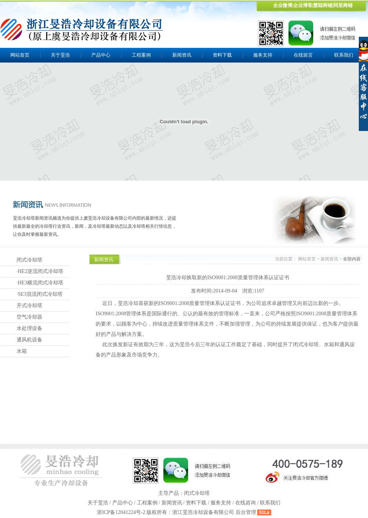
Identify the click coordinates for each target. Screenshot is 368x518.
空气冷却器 (29, 317)
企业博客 (302, 5)
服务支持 (262, 55)
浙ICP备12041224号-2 (121, 512)
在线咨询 (245, 502)
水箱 (22, 351)
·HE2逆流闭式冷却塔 (40, 271)
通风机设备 (29, 340)
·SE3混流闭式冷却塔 (40, 294)
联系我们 (270, 502)
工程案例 (141, 55)
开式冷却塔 (29, 305)
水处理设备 (29, 328)
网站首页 (19, 55)
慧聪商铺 (322, 5)
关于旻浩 (60, 55)
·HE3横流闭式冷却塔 (40, 282)
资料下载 (222, 55)
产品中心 (100, 55)
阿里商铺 (343, 5)
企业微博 (282, 5)
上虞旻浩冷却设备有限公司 (82, 29)
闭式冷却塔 (29, 260)
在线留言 (303, 55)
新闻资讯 (181, 55)
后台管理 (246, 512)
